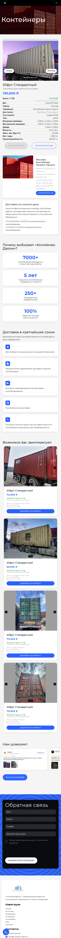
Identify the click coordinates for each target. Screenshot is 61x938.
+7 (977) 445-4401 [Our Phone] (14, 933)
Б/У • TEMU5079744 (13, 649)
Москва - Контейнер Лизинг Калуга (18, 503)
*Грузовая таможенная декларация (46, 100)
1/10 (31, 628)
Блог (7, 922)
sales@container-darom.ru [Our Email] (18, 936)
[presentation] (22, 850)
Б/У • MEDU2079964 (13, 577)
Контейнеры (10, 919)
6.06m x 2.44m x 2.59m (14, 507)
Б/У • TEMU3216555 (12, 721)
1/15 (31, 556)
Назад (9, 71)
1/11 (30, 484)
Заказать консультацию (21, 860)
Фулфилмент (10, 914)
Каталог (8, 908)
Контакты (9, 924)
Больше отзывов (15, 777)
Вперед (51, 71)
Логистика (9, 911)
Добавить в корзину (30, 511)
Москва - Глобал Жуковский (16, 647)
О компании (10, 916)
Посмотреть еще (44, 146)
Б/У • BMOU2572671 (13, 505)
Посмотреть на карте (45, 193)
